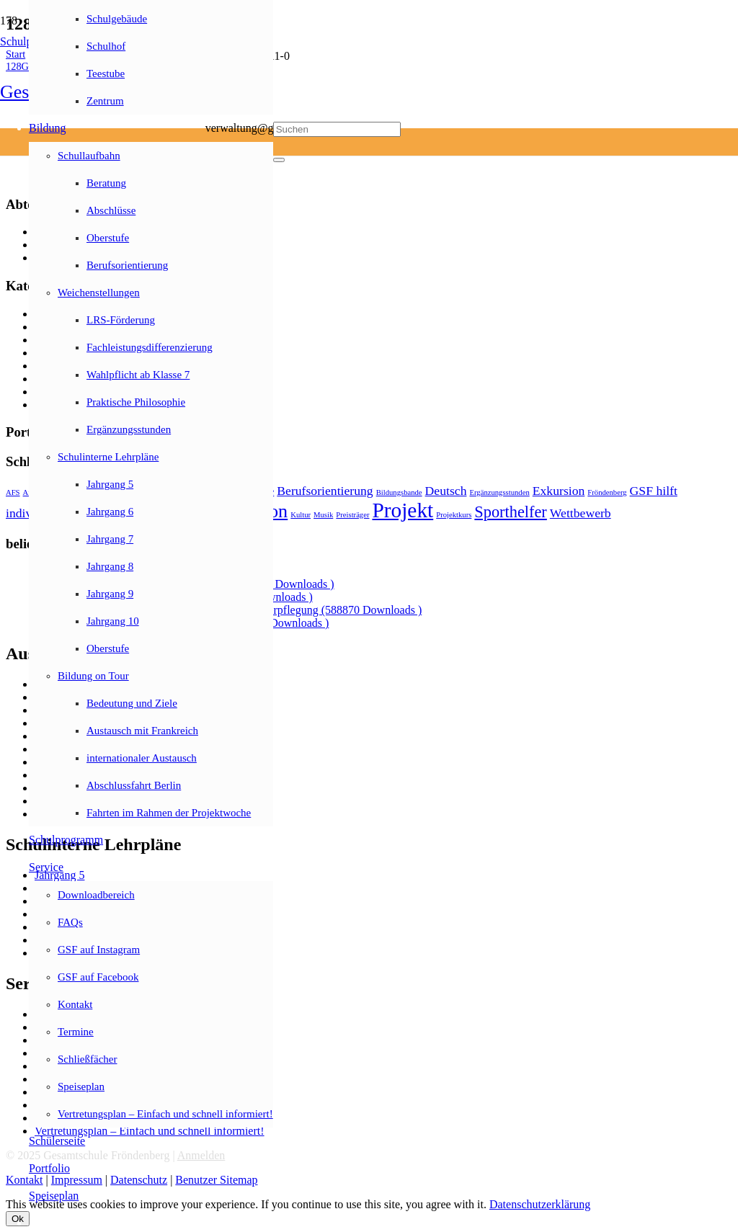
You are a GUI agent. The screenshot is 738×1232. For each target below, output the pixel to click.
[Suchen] (337, 129)
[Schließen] (279, 160)
